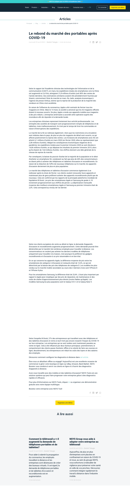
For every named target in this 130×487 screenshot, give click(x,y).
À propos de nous (63, 7)
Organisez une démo (117, 7)
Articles (44, 23)
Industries (44, 7)
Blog (53, 7)
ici (69, 382)
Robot (27, 7)
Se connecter (102, 7)
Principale (29, 23)
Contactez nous (78, 7)
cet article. (84, 357)
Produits (34, 7)
